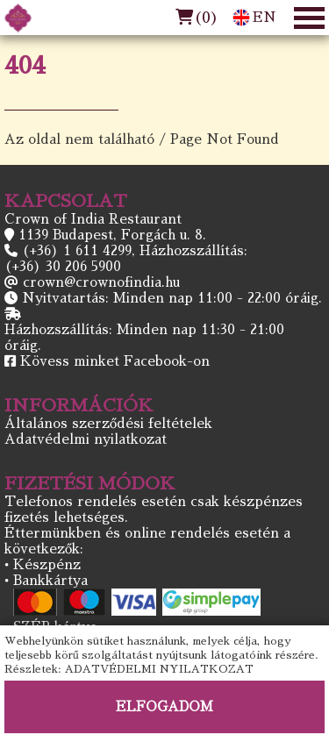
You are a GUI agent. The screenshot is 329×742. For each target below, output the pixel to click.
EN (254, 17)
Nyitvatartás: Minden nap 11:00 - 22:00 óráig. (172, 297)
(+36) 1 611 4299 (77, 250)
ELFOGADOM (164, 706)
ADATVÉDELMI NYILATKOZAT (159, 669)
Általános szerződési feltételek (108, 423)
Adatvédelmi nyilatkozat (85, 439)
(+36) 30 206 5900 (62, 266)
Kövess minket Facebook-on (115, 360)
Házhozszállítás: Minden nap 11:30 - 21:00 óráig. (144, 337)
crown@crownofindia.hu (101, 282)
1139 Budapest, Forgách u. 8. (112, 234)
